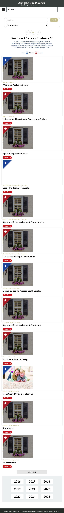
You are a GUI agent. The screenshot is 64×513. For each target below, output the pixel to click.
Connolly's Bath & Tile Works (16, 188)
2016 (17, 481)
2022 (47, 489)
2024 (32, 496)
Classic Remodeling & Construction (19, 256)
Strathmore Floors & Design (15, 359)
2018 (47, 481)
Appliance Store (8, 82)
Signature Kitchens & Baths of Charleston (22, 325)
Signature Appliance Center (15, 153)
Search (54, 20)
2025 (47, 496)
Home (13, 9)
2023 (17, 496)
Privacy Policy (56, 511)
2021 (32, 489)
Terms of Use (49, 511)
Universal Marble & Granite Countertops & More (25, 119)
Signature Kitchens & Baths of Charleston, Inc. (24, 222)
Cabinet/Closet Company (11, 288)
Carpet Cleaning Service (11, 391)
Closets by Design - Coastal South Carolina (22, 291)
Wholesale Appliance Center (15, 85)
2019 (17, 489)
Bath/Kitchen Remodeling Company (15, 185)
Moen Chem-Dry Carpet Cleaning (18, 394)
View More (7, 89)
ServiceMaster (9, 462)
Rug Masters (8, 428)
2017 (32, 481)
